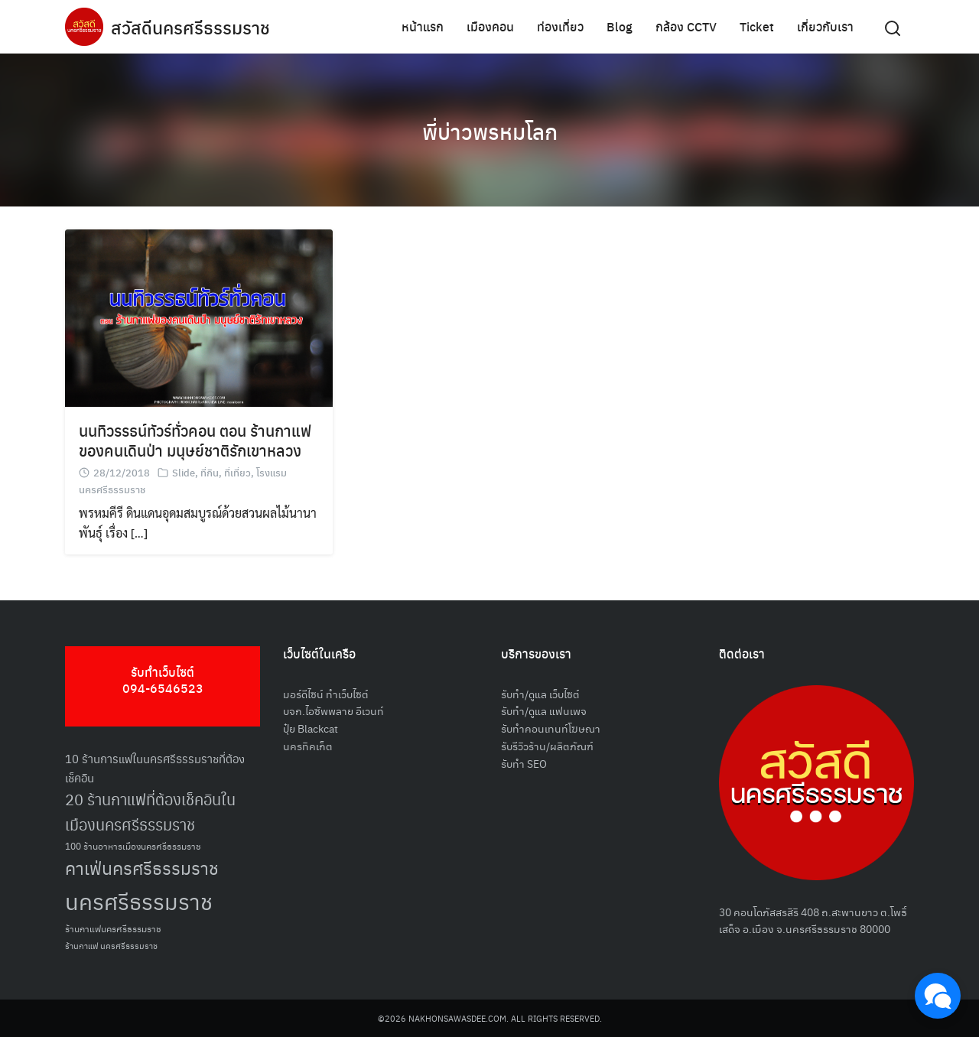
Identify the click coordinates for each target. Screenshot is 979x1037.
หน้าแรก (423, 26)
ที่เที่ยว (237, 472)
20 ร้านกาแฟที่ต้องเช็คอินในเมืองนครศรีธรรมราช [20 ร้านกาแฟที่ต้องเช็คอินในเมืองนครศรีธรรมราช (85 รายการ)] (150, 811)
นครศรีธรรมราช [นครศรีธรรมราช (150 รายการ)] (139, 900)
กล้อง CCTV (686, 26)
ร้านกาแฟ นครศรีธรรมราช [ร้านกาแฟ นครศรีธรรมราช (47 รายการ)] (111, 945)
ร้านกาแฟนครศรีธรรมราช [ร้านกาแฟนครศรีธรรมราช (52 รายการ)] (113, 928)
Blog (620, 26)
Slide (183, 472)
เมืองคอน (490, 26)
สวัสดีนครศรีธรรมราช (192, 27)
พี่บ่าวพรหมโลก (489, 130)
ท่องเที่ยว (560, 26)
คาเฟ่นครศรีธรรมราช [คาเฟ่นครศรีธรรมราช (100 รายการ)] (142, 867)
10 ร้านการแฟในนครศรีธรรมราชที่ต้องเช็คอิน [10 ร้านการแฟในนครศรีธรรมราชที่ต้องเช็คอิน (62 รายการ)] (155, 767)
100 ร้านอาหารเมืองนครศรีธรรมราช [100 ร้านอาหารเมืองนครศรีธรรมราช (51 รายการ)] (133, 845)
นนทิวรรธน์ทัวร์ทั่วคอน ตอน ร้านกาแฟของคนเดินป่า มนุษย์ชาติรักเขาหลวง (195, 440)
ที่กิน (209, 472)
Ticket (757, 26)
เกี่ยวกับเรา (825, 26)
